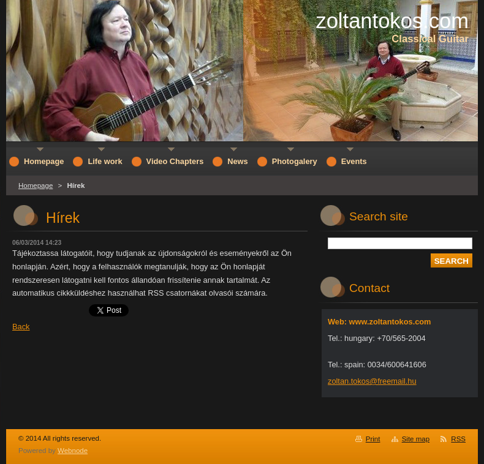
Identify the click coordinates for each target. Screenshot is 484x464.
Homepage (35, 185)
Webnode (73, 450)
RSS (458, 439)
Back (20, 326)
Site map (415, 439)
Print (373, 439)
